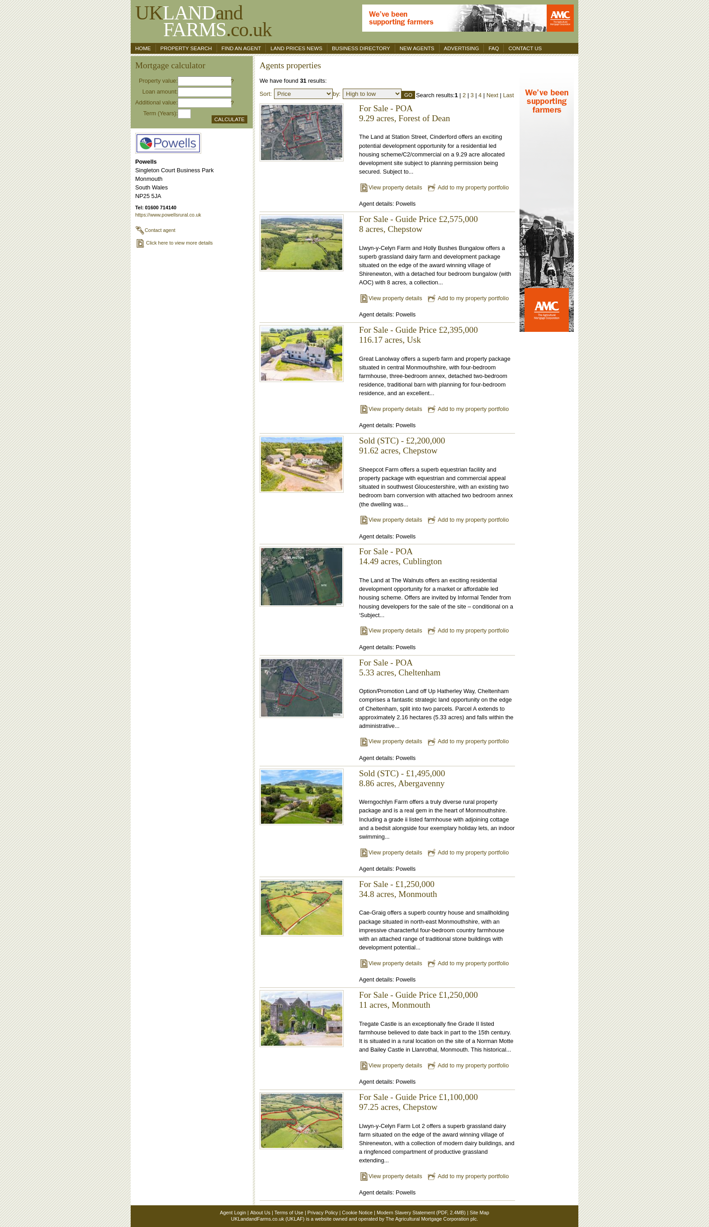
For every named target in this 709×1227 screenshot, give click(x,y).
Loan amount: (160, 91)
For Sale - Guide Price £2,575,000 (418, 219)
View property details (390, 187)
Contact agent (155, 230)
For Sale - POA (386, 108)
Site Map (479, 1212)
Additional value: (156, 102)
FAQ (493, 48)
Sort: (266, 93)
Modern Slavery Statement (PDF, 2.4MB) (421, 1212)
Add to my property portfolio (468, 187)
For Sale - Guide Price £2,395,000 (418, 330)
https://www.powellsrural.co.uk (168, 214)
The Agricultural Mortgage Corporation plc (431, 1219)
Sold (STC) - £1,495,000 (402, 773)
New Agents (417, 48)
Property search (186, 48)
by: (336, 93)
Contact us (525, 48)
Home (143, 48)
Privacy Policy (322, 1212)
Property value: (158, 80)
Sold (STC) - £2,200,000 (402, 440)
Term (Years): (160, 113)
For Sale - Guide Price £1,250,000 (418, 995)
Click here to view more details (174, 242)
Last (508, 95)
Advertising (461, 48)
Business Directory (361, 48)
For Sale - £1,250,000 (397, 884)
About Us (260, 1212)
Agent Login (233, 1212)
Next (492, 95)
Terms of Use (288, 1212)
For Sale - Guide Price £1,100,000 (418, 1097)
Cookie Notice (357, 1212)
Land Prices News (296, 48)
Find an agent (241, 48)
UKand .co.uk (203, 21)
